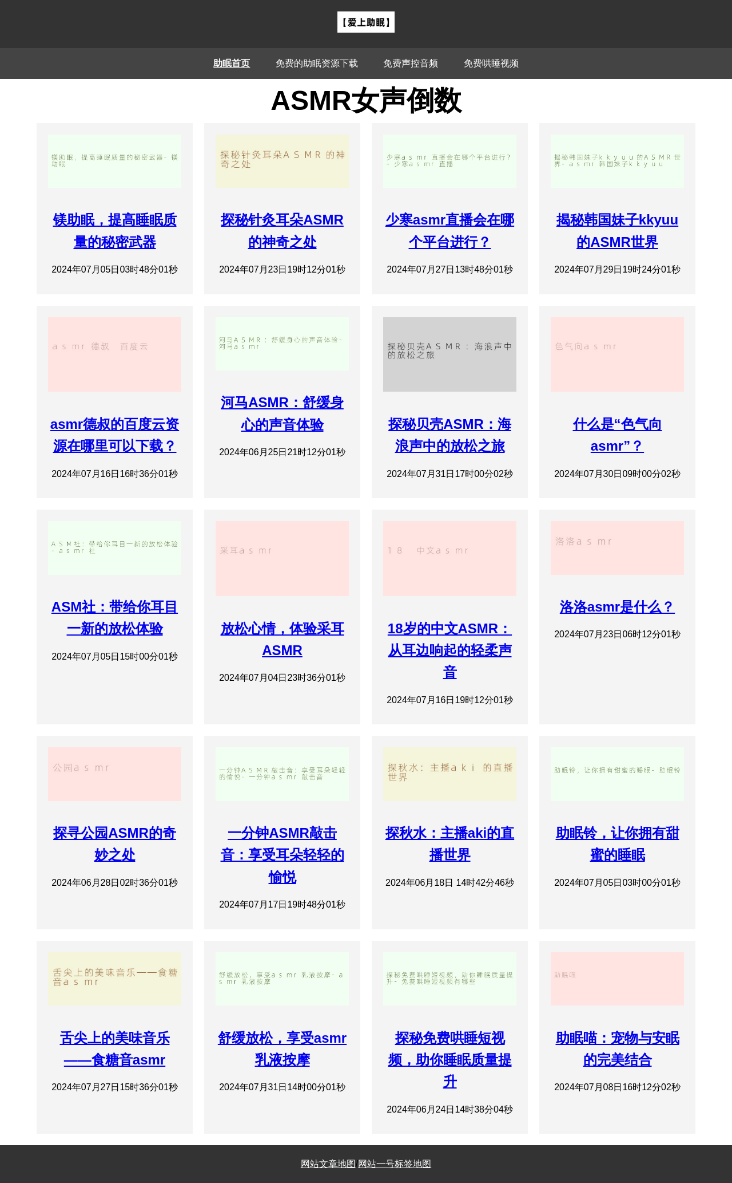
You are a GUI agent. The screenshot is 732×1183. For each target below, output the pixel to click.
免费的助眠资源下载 (317, 63)
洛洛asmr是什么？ (617, 606)
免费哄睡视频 (491, 63)
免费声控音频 (410, 63)
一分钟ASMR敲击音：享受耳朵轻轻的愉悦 (282, 855)
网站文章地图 (328, 1164)
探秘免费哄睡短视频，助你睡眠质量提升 (450, 1060)
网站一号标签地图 (394, 1164)
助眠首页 (231, 63)
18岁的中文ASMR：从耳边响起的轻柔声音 (450, 650)
